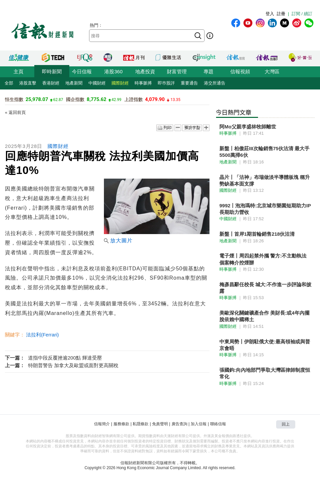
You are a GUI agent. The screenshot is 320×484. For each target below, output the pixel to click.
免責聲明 (160, 424)
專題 (208, 71)
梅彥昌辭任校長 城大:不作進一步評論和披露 (265, 288)
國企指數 (75, 99)
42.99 (116, 99)
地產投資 (145, 71)
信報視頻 (240, 71)
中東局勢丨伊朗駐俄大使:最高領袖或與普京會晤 (264, 345)
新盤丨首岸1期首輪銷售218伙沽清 (257, 234)
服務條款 (121, 424)
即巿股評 (166, 83)
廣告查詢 (179, 424)
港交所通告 (214, 83)
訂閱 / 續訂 (302, 13)
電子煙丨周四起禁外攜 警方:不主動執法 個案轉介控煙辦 (262, 259)
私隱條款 (140, 424)
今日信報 (82, 71)
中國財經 (97, 83)
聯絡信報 (218, 424)
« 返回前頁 (15, 112)
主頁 (18, 71)
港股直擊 (27, 83)
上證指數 (133, 99)
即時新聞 (52, 71)
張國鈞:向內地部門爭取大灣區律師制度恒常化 (264, 373)
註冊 (281, 13)
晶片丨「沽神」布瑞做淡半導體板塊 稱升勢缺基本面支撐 (264, 180)
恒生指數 (14, 99)
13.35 (175, 99)
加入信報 (199, 424)
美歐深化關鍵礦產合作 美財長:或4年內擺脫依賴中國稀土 (264, 316)
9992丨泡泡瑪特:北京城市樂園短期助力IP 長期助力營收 (265, 209)
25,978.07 (36, 99)
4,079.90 (155, 99)
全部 (9, 83)
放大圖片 (118, 240)
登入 (270, 13)
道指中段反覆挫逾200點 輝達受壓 (65, 358)
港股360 (113, 71)
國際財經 (120, 83)
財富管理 (177, 71)
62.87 (58, 99)
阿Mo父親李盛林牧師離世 (247, 126)
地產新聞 (73, 83)
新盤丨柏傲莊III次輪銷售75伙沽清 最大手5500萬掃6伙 (264, 152)
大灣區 (272, 71)
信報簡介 (102, 424)
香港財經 (50, 83)
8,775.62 (97, 99)
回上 (286, 424)
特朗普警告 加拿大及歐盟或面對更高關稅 (73, 365)
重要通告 (189, 83)
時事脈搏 (143, 83)
